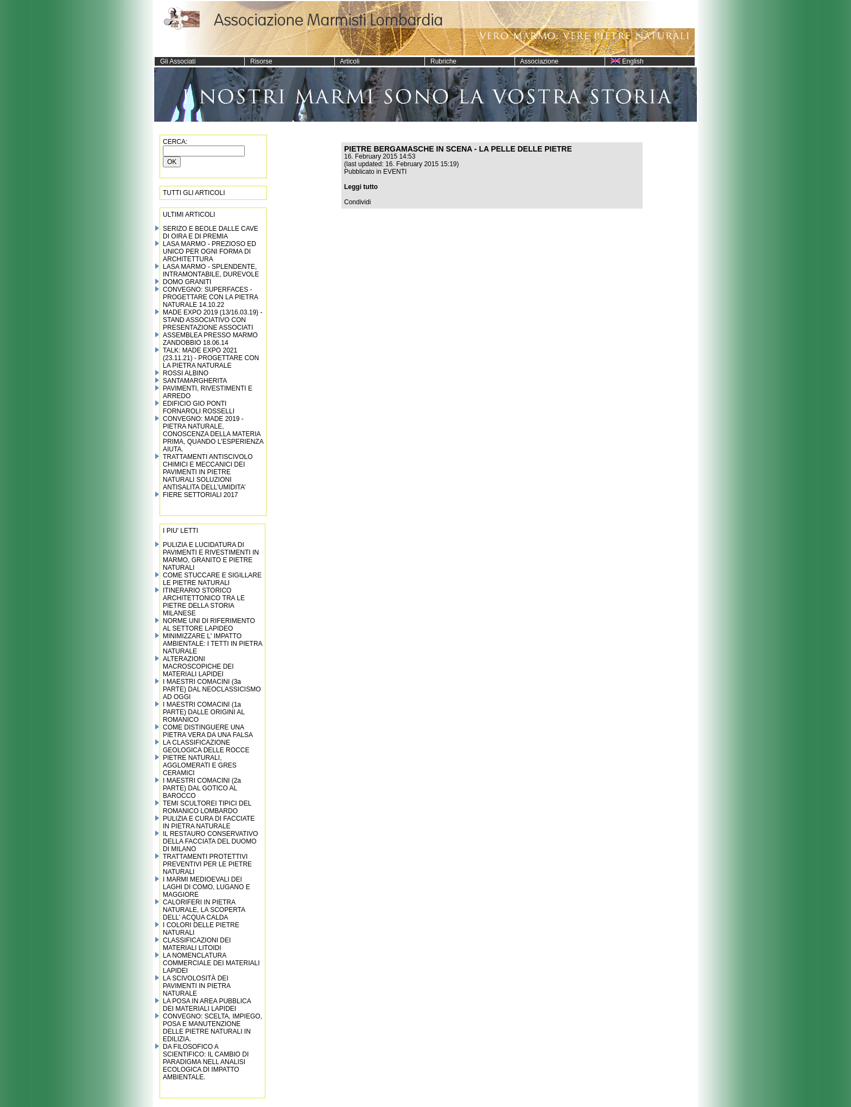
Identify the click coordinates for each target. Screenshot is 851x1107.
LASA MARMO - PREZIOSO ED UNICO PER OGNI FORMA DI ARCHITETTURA (209, 251)
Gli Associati (175, 61)
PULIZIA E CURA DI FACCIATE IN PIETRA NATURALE (209, 822)
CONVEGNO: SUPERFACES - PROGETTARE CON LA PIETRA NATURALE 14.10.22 (210, 297)
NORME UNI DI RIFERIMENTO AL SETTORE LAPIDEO (209, 624)
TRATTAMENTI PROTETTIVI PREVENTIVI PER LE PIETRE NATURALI (207, 864)
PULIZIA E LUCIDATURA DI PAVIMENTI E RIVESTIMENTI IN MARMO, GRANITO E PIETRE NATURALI (211, 556)
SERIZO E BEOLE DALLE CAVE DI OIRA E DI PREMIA (210, 232)
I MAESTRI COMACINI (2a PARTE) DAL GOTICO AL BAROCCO (202, 788)
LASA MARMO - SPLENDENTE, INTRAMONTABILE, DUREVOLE (211, 270)
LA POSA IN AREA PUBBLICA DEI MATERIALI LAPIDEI (207, 1004)
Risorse (258, 61)
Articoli (347, 61)
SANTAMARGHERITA (195, 381)
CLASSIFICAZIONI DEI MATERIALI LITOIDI (197, 944)
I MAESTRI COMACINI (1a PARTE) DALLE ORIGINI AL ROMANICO (204, 712)
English (624, 61)
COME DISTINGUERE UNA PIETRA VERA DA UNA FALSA (208, 731)
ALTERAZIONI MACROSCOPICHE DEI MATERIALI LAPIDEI (198, 666)
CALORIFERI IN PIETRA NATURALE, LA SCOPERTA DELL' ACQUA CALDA (204, 909)
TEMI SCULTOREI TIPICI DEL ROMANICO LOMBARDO (207, 807)
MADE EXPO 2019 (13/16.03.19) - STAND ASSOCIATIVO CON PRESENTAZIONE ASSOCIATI (212, 320)
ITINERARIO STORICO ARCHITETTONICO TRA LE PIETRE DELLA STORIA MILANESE (204, 602)
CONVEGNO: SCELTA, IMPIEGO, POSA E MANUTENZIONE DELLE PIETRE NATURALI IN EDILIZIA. (212, 1027)
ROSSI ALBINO (185, 373)
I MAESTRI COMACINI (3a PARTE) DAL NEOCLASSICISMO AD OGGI (212, 689)
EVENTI (395, 171)
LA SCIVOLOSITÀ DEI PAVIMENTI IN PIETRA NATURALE (196, 985)
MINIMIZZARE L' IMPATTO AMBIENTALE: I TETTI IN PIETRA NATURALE (212, 643)
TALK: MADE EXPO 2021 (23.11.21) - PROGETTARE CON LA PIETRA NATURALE (211, 358)
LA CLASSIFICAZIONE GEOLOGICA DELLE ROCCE (206, 746)
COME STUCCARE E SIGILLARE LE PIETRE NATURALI (212, 579)
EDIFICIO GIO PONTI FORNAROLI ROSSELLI (198, 407)
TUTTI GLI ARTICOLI (194, 193)
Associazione (536, 61)
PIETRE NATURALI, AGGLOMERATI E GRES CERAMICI (200, 765)
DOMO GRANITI (187, 282)
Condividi (357, 202)
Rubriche (440, 61)
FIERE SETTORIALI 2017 (200, 495)
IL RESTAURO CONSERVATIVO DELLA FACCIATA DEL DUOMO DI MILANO (210, 841)
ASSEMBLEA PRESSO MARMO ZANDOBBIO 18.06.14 (210, 339)
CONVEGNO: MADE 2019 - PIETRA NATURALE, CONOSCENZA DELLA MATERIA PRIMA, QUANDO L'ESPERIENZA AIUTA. (213, 434)
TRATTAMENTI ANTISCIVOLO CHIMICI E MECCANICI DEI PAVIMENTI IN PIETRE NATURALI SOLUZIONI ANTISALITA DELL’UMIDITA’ (208, 472)
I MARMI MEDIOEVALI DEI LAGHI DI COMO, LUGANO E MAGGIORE (206, 887)
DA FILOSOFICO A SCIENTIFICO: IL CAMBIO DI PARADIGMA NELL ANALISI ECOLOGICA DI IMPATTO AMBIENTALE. (206, 1062)
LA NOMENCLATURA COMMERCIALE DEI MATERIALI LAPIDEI (211, 963)
